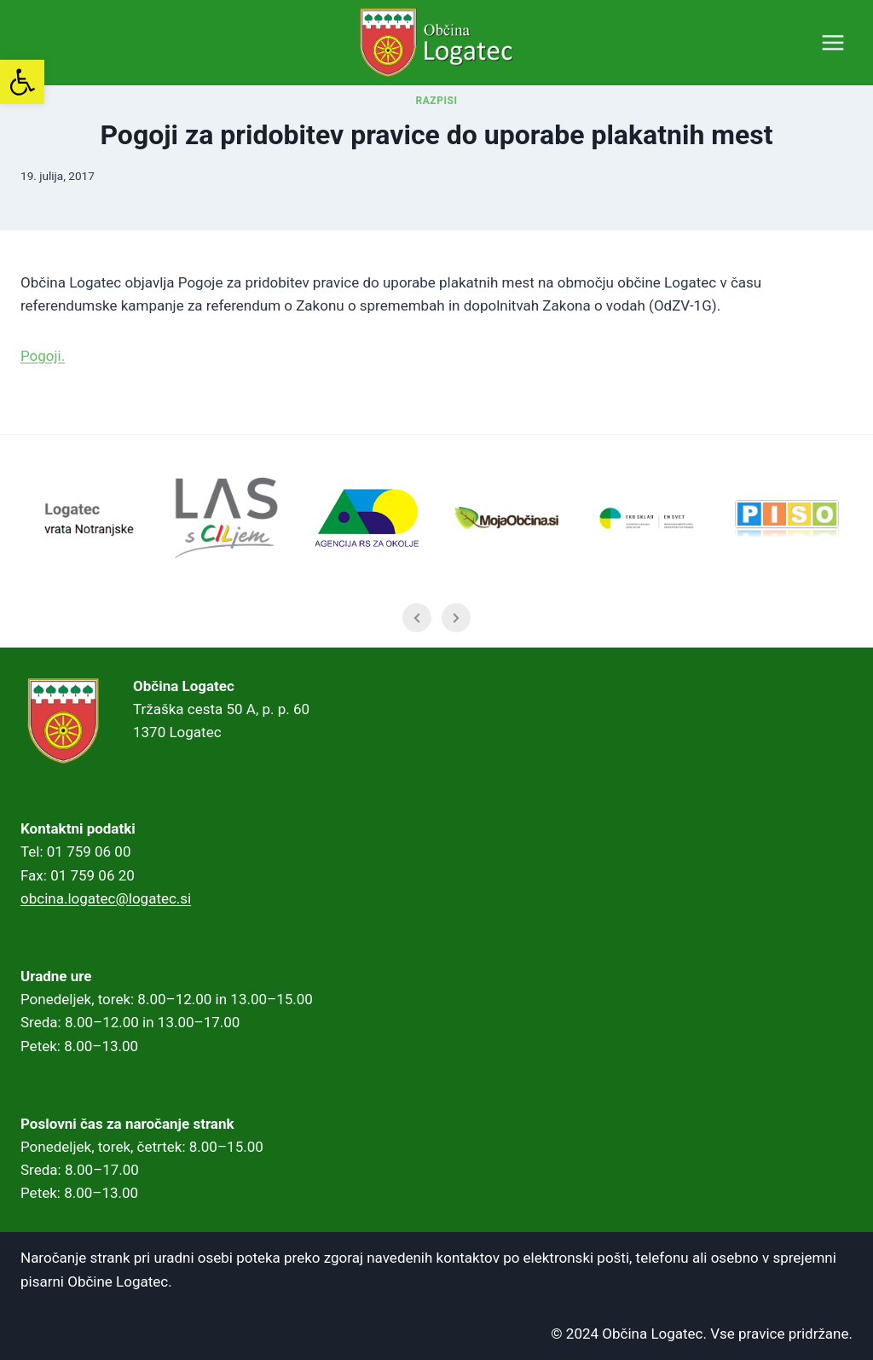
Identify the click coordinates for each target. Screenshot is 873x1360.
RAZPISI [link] (437, 126)
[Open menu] (832, 42)
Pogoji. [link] (42, 381)
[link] (22, 82)
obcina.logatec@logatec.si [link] (105, 898)
